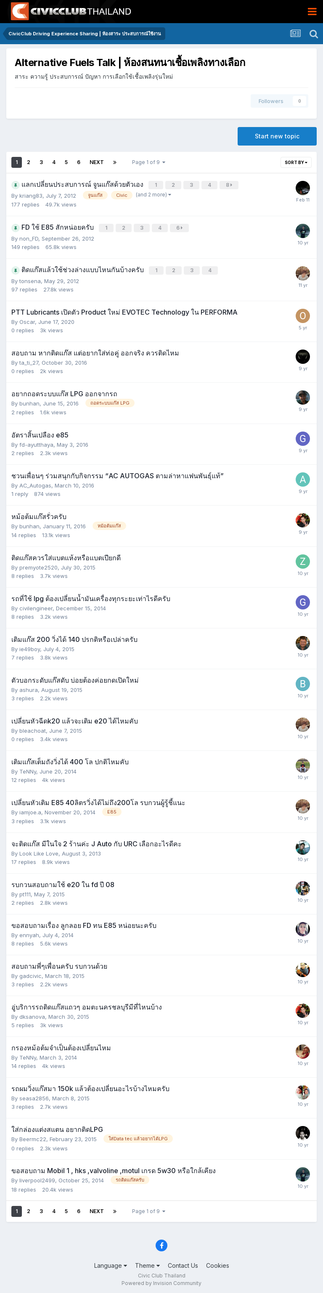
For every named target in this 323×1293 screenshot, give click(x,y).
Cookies (217, 1263)
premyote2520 (38, 565)
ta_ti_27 (28, 360)
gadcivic (30, 973)
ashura (28, 687)
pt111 (25, 891)
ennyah (29, 932)
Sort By (296, 162)
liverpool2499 (37, 1177)
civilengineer (36, 605)
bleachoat (32, 728)
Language (110, 1263)
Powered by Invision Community (161, 1280)
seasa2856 (34, 1095)
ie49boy (29, 646)
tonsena (30, 278)
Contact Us (183, 1263)
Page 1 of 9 (148, 162)
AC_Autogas (35, 483)
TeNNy (27, 769)
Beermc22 (32, 1136)
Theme (147, 1263)
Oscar (27, 319)
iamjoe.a (30, 809)
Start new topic (277, 136)
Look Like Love (38, 851)
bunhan (29, 400)
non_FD (28, 236)
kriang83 (30, 194)
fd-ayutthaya (36, 442)
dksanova (32, 1014)
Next (97, 162)
